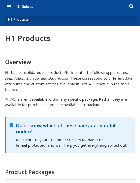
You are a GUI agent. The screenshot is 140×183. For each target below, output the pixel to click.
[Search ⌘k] (131, 6)
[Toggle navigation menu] (9, 6)
